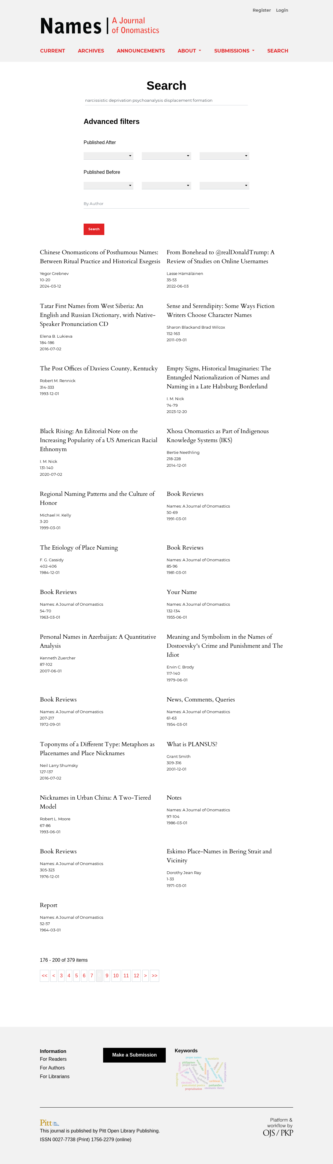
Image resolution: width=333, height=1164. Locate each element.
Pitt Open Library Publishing (129, 1130)
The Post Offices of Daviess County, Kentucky (99, 368)
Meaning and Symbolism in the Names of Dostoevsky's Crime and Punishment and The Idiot (225, 646)
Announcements (141, 51)
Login (282, 10)
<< (44, 975)
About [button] (188, 51)
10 (116, 975)
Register (262, 10)
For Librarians (55, 1076)
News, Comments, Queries (201, 699)
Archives (91, 51)
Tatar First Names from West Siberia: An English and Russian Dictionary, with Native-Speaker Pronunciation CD (98, 315)
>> (154, 975)
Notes (174, 798)
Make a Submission (134, 1054)
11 (126, 975)
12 (136, 975)
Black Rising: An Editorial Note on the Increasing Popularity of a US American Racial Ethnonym (98, 440)
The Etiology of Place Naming (79, 548)
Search (277, 51)
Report (48, 905)
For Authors (52, 1067)
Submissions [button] (232, 51)
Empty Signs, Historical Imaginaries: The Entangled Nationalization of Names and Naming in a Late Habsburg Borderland (219, 377)
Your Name (182, 592)
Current (52, 51)
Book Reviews (185, 494)
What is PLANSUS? (192, 744)
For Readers (53, 1059)
